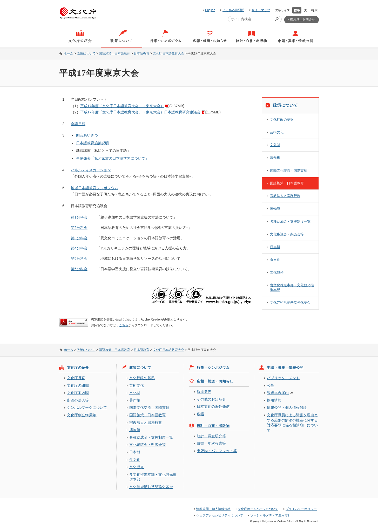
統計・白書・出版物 (213, 426)
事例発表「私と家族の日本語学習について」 (112, 158)
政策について (86, 53)
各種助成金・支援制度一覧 (290, 221)
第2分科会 (79, 228)
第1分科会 (79, 217)
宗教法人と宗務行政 (285, 196)
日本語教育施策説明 (92, 143)
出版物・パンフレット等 (217, 451)
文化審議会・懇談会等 (287, 234)
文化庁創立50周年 (81, 415)
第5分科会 (79, 258)
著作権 (275, 158)
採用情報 (274, 400)
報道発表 (204, 392)
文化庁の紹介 (78, 367)
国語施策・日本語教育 (114, 53)
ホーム (68, 53)
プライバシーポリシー (301, 509)
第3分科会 (79, 238)
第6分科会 (79, 269)
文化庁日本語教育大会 (168, 53)
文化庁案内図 (78, 393)
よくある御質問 (233, 10)
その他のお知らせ (211, 399)
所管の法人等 (78, 400)
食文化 (275, 260)
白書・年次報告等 (211, 443)
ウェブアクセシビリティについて (219, 515)
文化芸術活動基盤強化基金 (290, 302)
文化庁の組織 (78, 385)
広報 (200, 414)
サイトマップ (261, 10)
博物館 (275, 208)
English (210, 10)
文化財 (275, 145)
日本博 (275, 247)
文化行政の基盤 (282, 119)
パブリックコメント (283, 378)
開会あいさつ (87, 135)
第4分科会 (79, 248)
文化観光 (277, 272)
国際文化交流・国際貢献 (288, 170)
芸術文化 (277, 132)
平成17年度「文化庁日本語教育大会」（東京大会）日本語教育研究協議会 (140, 112)
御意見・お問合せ (302, 19)
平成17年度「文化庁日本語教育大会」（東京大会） (122, 106)
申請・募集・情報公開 (285, 367)
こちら (123, 325)
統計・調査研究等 (211, 436)
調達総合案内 (278, 393)
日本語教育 (141, 53)
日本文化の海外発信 (213, 406)
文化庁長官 (76, 378)
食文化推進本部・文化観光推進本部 (292, 287)
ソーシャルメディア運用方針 (270, 515)
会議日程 (78, 124)
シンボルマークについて (87, 407)
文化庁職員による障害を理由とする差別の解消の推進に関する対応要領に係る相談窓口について (292, 422)
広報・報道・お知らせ (215, 381)
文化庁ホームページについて (258, 509)
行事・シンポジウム (213, 367)
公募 (270, 385)
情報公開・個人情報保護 (287, 407)
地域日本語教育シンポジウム (94, 188)
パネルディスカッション (91, 170)
